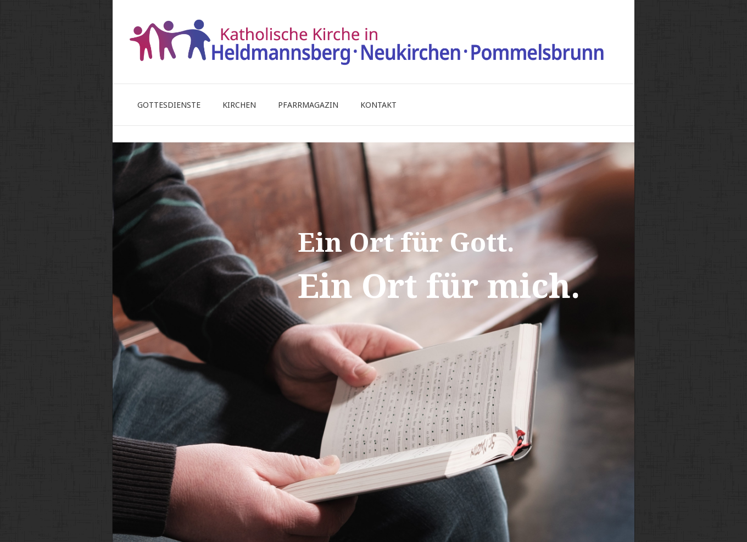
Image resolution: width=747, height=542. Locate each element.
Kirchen (239, 104)
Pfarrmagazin (308, 104)
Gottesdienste (168, 104)
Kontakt (378, 104)
